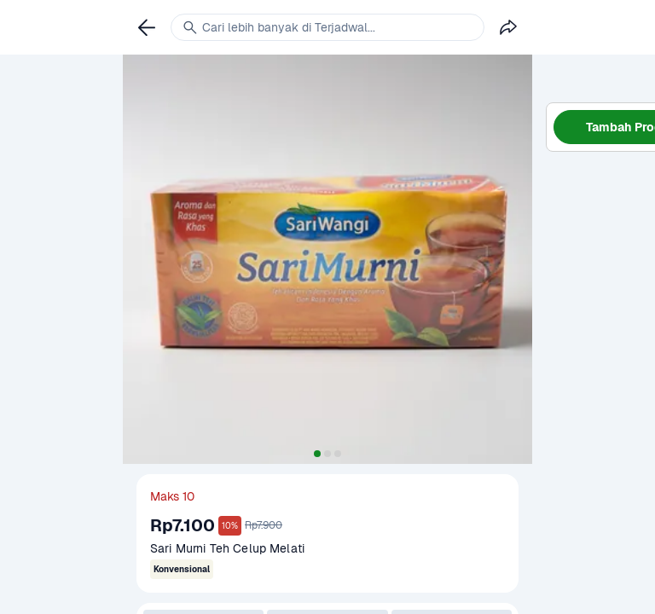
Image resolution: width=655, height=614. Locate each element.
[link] (146, 27)
